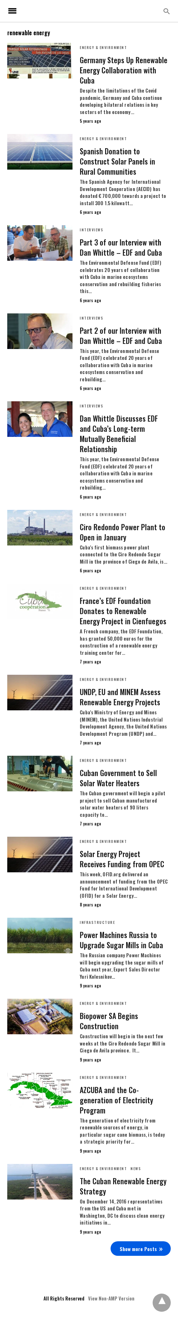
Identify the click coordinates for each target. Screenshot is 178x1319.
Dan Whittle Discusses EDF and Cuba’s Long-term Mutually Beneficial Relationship (119, 433)
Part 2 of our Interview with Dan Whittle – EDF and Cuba (121, 335)
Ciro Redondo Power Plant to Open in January (122, 532)
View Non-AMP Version (111, 1298)
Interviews (91, 229)
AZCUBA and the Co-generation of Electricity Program (116, 1100)
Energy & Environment (103, 47)
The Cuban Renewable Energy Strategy (123, 1186)
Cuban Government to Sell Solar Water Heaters (118, 777)
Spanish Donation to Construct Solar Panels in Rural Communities (117, 161)
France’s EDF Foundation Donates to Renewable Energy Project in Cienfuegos (123, 610)
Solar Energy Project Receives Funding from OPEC (122, 858)
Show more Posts (138, 1249)
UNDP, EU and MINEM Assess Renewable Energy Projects (120, 696)
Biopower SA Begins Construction (109, 1020)
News (136, 1168)
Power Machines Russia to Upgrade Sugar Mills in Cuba (121, 939)
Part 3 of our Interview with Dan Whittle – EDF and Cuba (121, 247)
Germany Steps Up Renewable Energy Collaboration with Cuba (123, 70)
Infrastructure (97, 922)
